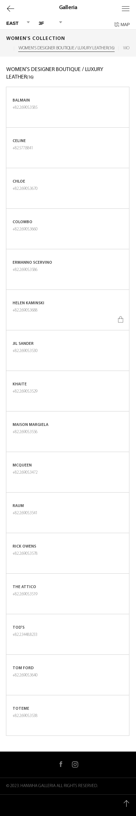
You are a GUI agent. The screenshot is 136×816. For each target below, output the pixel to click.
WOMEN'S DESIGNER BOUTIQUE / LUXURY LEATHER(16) (67, 48)
